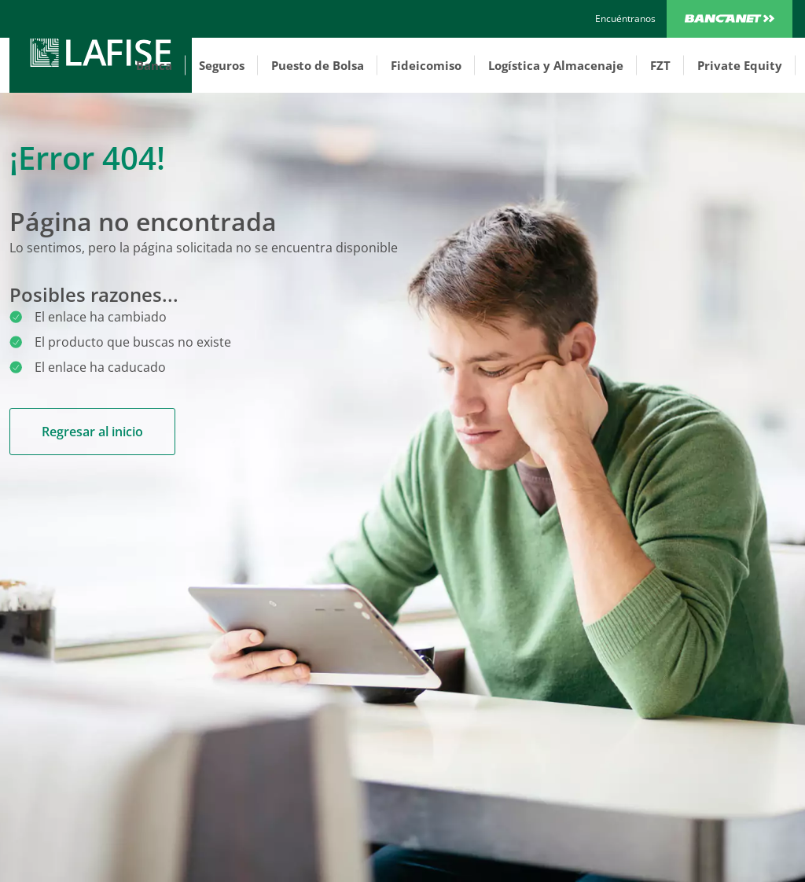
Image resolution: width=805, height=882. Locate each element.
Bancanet (729, 19)
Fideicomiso (426, 65)
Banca (154, 65)
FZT (660, 65)
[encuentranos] (625, 19)
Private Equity (739, 65)
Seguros (221, 65)
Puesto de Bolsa (317, 65)
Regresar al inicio (92, 431)
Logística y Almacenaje (555, 65)
